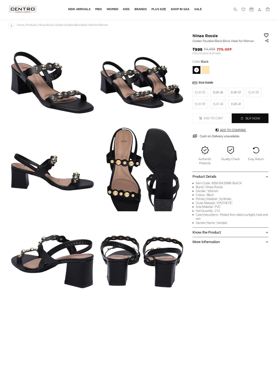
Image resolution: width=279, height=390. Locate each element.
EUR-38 (253, 92)
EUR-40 (218, 104)
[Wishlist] (266, 35)
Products (31, 24)
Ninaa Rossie (46, 24)
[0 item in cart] (267, 9)
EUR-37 (236, 92)
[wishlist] (243, 9)
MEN (98, 9)
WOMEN (112, 9)
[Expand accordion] (230, 232)
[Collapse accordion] (230, 176)
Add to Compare (230, 130)
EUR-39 (200, 104)
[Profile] (251, 9)
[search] (235, 9)
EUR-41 (236, 104)
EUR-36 (218, 92)
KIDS (126, 9)
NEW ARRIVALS (79, 9)
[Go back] (11, 25)
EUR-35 (200, 92)
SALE (198, 9)
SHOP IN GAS (180, 9)
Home (20, 24)
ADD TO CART (211, 118)
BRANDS (140, 9)
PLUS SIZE (158, 9)
